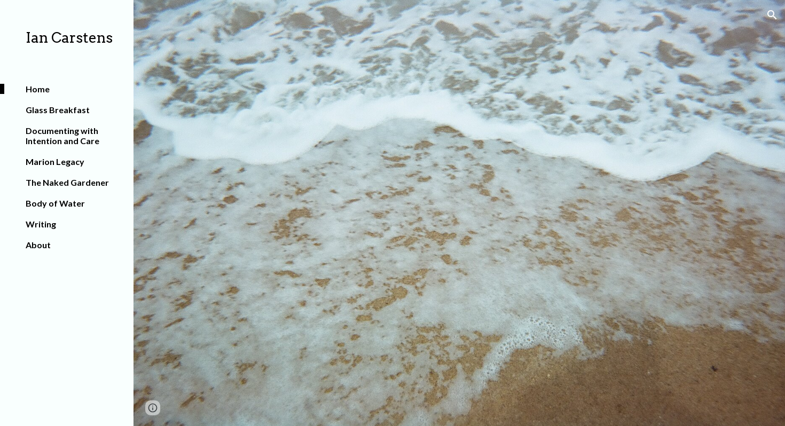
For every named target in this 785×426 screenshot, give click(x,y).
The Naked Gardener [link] (67, 182)
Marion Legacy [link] (55, 161)
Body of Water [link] (55, 203)
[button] (772, 15)
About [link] (38, 245)
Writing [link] (41, 224)
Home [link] (38, 89)
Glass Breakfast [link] (58, 110)
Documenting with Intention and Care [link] (62, 135)
